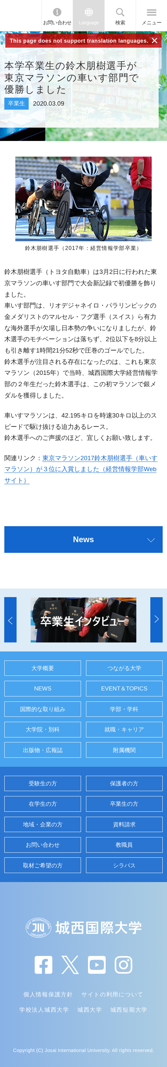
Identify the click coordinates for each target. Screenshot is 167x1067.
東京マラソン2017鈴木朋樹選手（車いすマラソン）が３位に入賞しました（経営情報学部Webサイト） (81, 469)
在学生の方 (43, 803)
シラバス (124, 865)
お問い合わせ (57, 22)
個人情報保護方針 (48, 994)
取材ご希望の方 (43, 865)
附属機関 (124, 750)
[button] (10, 620)
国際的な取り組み (42, 709)
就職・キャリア (124, 729)
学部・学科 (124, 709)
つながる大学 (124, 668)
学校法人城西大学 (44, 1009)
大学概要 (42, 668)
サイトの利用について (112, 994)
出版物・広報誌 (43, 750)
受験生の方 (43, 783)
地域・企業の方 (43, 824)
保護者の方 (124, 783)
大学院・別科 (43, 729)
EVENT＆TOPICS (124, 688)
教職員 (124, 844)
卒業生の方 (124, 803)
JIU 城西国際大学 (20, 15)
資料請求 (124, 824)
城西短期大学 (129, 1009)
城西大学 (89, 1009)
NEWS (42, 688)
